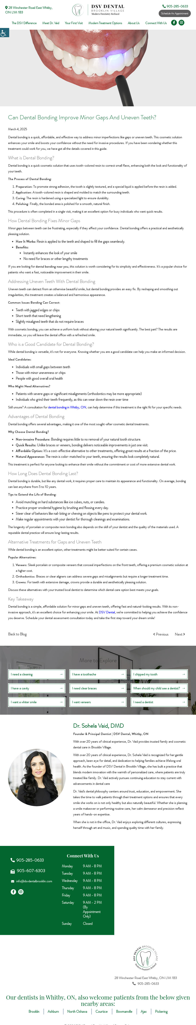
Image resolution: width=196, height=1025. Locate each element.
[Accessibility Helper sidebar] (4, 32)
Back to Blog (17, 634)
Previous (160, 634)
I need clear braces (84, 688)
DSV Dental (107, 612)
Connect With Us (156, 23)
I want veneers (81, 702)
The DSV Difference (24, 23)
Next (180, 634)
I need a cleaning (21, 674)
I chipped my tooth (145, 674)
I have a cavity (20, 688)
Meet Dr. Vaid (50, 23)
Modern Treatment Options (105, 23)
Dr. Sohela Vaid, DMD (98, 726)
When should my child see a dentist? (156, 688)
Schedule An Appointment (174, 13)
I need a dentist (143, 702)
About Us (134, 23)
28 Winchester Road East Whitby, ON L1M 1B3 (28, 10)
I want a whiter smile (24, 702)
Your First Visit (74, 23)
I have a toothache (84, 674)
